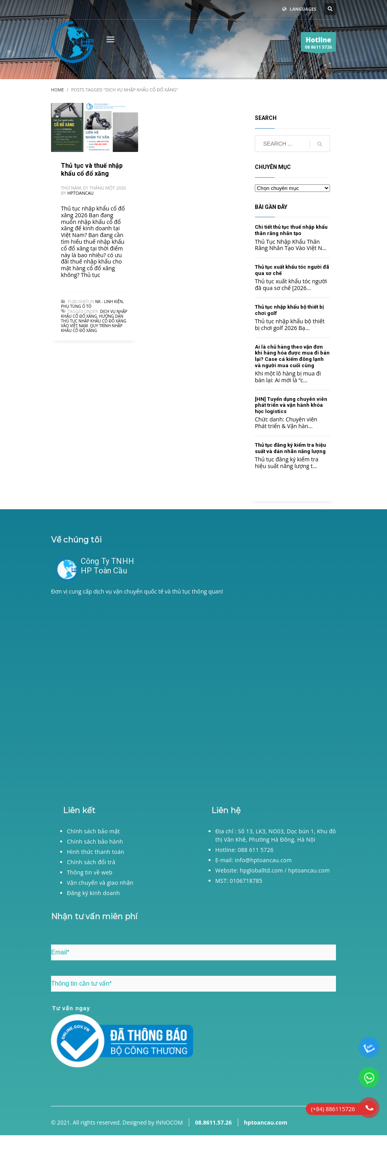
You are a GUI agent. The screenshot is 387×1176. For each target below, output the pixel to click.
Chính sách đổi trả (91, 862)
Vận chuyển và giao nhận (100, 882)
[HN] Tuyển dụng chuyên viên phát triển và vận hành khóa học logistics (291, 405)
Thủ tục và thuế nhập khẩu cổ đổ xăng (92, 169)
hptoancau (80, 193)
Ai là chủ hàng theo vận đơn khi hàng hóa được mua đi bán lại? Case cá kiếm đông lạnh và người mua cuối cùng (292, 356)
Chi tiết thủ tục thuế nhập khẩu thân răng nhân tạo (291, 230)
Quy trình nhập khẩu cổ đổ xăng (92, 328)
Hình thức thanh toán (95, 851)
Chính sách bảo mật (93, 831)
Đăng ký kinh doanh (93, 893)
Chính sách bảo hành (95, 841)
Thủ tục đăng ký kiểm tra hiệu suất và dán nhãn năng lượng (290, 448)
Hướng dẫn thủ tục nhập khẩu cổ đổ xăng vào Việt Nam (93, 320)
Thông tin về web (89, 872)
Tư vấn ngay (71, 1008)
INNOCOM (169, 1122)
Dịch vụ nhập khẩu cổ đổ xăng (94, 314)
